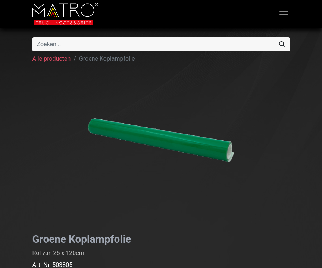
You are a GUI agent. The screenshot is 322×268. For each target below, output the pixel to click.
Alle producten (51, 58)
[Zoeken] (282, 44)
